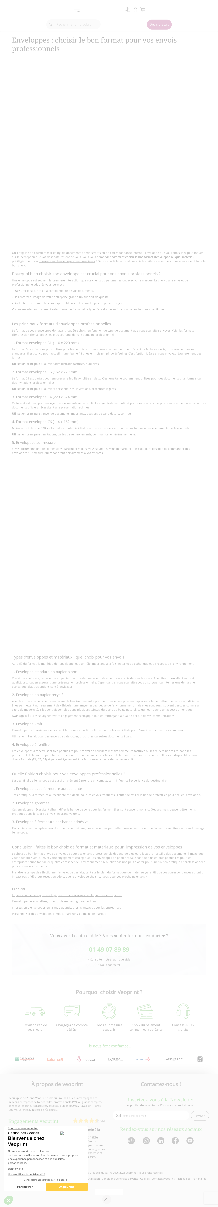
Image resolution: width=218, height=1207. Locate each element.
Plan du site (183, 1178)
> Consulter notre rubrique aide (109, 959)
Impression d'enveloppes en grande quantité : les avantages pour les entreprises (66, 907)
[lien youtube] (190, 1141)
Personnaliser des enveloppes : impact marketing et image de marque (59, 914)
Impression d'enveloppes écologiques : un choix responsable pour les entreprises (67, 895)
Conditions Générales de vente (120, 1178)
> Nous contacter (109, 965)
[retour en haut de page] (106, 1199)
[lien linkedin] (160, 1141)
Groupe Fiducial (99, 1172)
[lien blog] (131, 1141)
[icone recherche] (50, 24)
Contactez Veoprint (163, 1178)
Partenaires (199, 1178)
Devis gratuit (159, 24)
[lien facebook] (175, 1141)
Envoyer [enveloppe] (200, 1115)
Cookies (145, 1178)
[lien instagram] (146, 1141)
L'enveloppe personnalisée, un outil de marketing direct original (54, 901)
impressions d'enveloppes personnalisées (67, 261)
